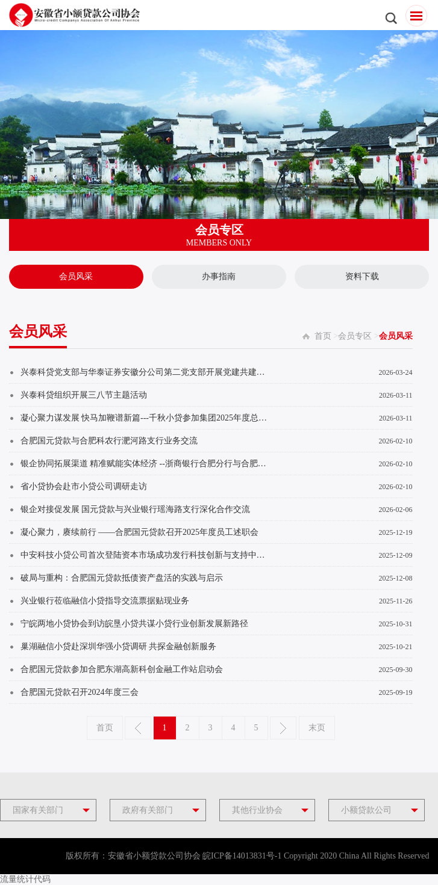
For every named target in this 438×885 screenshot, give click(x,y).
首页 (322, 336)
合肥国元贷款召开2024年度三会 (79, 692)
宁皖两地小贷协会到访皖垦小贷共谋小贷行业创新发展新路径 (134, 623)
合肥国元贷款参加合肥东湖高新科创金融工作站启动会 (121, 669)
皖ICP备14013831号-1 (241, 855)
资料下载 (362, 276)
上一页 (138, 728)
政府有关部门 (147, 810)
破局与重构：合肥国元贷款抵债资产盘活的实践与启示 (121, 577)
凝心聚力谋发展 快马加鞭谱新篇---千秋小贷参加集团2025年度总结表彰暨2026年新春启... (146, 417)
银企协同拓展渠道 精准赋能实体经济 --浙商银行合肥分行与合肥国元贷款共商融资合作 (146, 463)
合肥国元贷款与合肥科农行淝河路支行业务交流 (109, 440)
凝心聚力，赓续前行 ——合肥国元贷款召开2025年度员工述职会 (139, 532)
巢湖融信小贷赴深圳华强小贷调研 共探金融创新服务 (118, 646)
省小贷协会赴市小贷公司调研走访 (83, 486)
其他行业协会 (257, 810)
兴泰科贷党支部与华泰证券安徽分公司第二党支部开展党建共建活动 (146, 372)
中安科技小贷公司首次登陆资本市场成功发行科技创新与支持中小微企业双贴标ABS (146, 555)
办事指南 (219, 276)
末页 (316, 727)
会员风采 (76, 276)
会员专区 (355, 336)
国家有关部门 (38, 810)
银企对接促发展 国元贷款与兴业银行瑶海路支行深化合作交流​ (135, 509)
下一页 (283, 728)
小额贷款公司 (366, 810)
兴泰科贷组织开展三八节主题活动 (83, 394)
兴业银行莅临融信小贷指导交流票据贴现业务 (104, 600)
